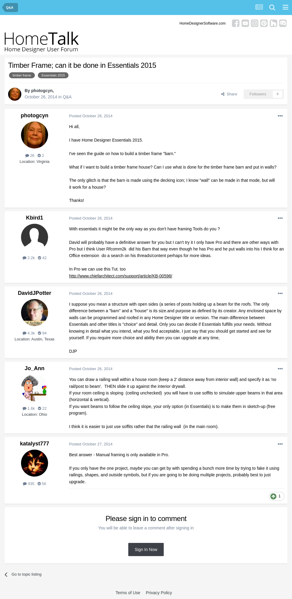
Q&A (67, 96)
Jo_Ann (34, 368)
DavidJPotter (34, 293)
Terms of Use (127, 592)
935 (28, 483)
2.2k (29, 258)
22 (42, 408)
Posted (91, 116)
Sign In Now (146, 549)
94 (42, 333)
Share (229, 94)
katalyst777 (34, 444)
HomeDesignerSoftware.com (203, 23)
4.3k (29, 333)
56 (42, 483)
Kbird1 (34, 218)
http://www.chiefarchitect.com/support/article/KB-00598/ (120, 276)
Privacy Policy (159, 592)
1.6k (29, 408)
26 (30, 155)
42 (42, 258)
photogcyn (42, 90)
